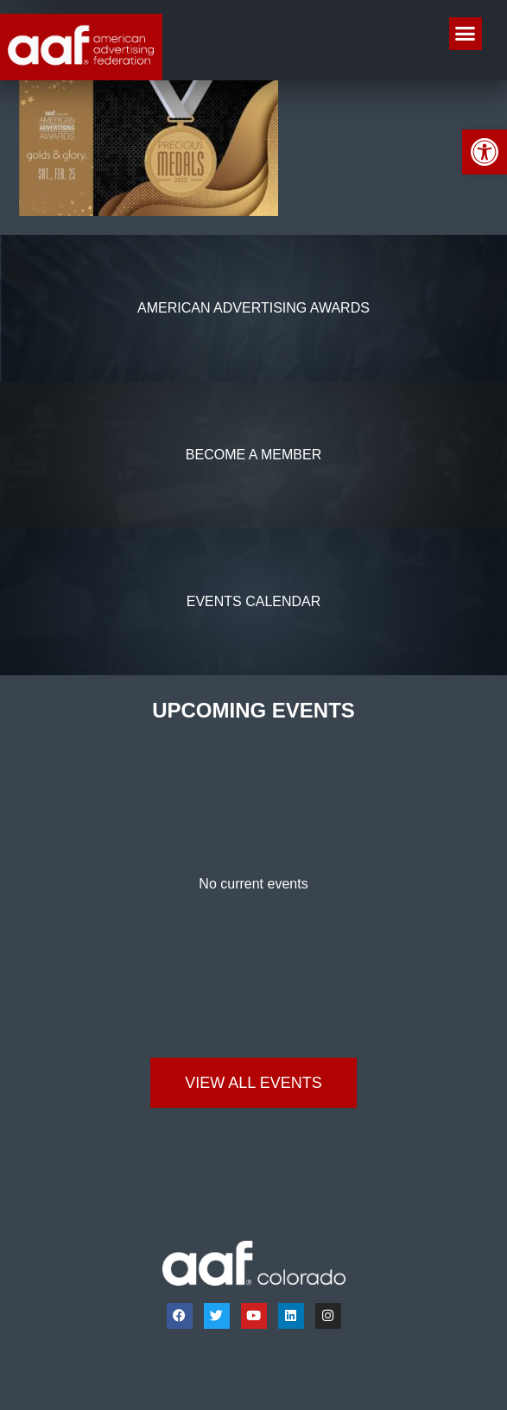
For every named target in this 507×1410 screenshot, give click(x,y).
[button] (465, 33)
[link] (484, 152)
